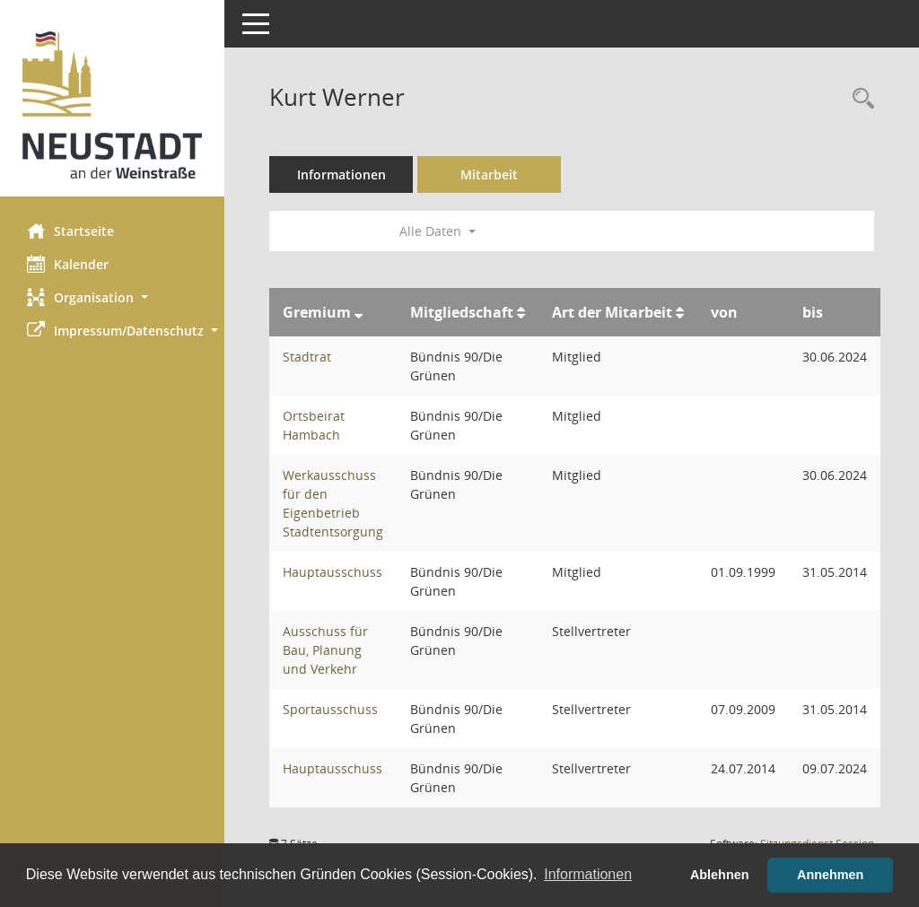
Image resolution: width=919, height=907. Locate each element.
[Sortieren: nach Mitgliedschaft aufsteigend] (521, 312)
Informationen (341, 174)
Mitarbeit (489, 174)
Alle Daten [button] (437, 231)
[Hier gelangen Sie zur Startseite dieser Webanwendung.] (112, 105)
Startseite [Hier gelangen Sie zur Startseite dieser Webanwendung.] (70, 231)
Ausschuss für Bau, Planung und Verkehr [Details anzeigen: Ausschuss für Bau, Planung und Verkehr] (325, 650)
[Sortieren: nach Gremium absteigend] (358, 312)
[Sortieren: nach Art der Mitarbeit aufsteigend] (680, 312)
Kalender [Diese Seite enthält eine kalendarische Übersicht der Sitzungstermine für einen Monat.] (68, 264)
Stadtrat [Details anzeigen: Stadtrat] (307, 356)
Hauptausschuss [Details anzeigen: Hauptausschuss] (332, 571)
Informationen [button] (588, 874)
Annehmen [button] (830, 875)
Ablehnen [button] (719, 875)
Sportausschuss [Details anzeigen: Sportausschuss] (330, 709)
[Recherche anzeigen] (859, 99)
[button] (112, 297)
